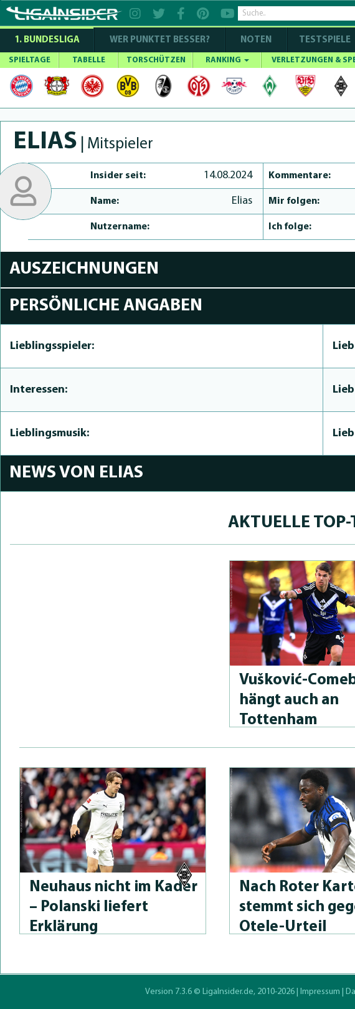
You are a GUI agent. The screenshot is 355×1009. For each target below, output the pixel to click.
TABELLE (88, 60)
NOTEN (256, 40)
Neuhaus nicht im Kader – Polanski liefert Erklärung (113, 907)
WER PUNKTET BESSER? (160, 40)
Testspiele (324, 40)
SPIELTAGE (29, 60)
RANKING (227, 60)
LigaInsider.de (227, 992)
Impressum (320, 992)
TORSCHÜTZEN (156, 60)
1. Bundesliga (47, 40)
